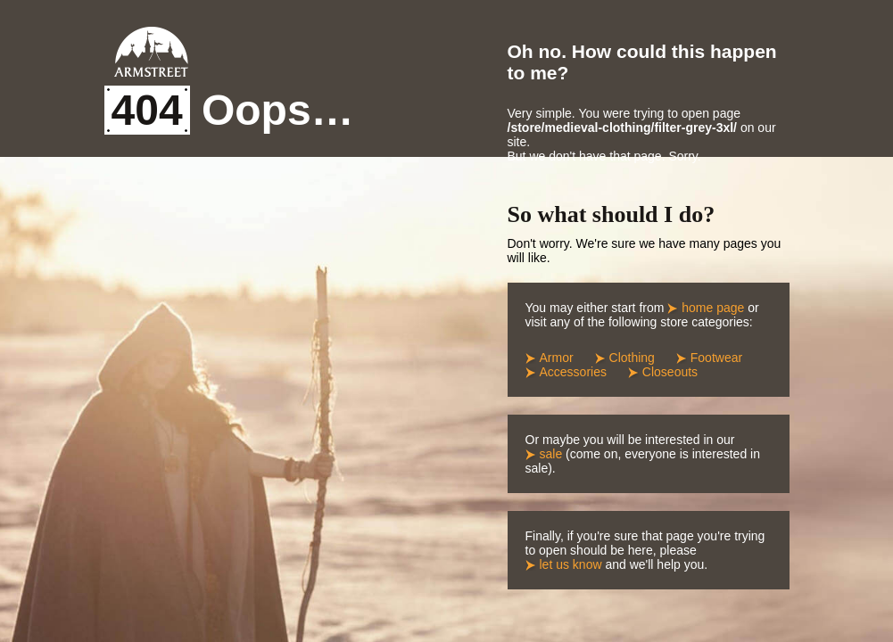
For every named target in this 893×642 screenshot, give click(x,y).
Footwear (716, 357)
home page (713, 307)
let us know (571, 564)
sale (551, 454)
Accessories (573, 372)
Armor (557, 357)
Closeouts (670, 372)
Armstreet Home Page (151, 52)
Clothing (632, 357)
